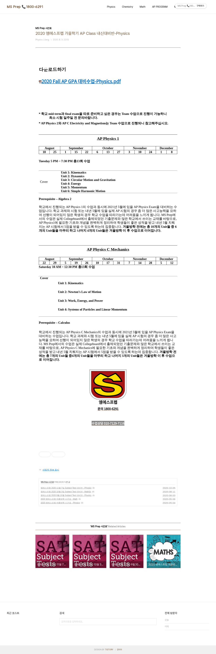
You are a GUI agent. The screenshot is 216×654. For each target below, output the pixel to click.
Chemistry (127, 6)
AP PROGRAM (160, 6)
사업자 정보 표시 (49, 469)
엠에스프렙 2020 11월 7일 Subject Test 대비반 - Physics (66, 488)
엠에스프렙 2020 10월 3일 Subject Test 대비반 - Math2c (66, 491)
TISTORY (109, 649)
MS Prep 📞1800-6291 (25, 7)
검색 (153, 621)
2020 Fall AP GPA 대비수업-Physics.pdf (80, 81)
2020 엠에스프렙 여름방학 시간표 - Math (59, 499)
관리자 (119, 649)
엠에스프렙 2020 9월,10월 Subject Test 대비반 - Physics (66, 495)
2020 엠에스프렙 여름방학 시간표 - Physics (60, 503)
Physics (111, 6)
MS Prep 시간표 (47, 482)
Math (142, 6)
